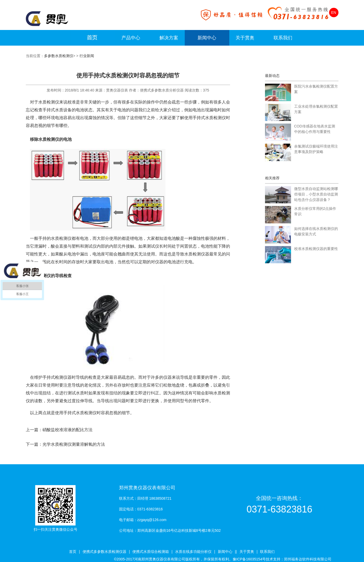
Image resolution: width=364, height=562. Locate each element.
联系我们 (283, 37)
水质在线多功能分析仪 (193, 551)
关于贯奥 (245, 37)
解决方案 (168, 37)
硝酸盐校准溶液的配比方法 (67, 429)
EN (333, 12)
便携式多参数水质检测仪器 (104, 551)
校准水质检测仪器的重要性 (316, 249)
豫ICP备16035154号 (249, 559)
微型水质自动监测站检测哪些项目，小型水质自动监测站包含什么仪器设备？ (316, 194)
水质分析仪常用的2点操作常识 (315, 211)
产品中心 (130, 37)
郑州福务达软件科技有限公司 (307, 559)
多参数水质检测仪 (58, 56)
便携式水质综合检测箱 (150, 551)
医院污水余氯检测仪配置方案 (316, 89)
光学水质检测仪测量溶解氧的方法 (73, 444)
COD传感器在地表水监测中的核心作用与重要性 (314, 129)
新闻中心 (207, 37)
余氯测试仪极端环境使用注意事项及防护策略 (316, 149)
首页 (72, 551)
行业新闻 (86, 56)
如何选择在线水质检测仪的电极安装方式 (316, 231)
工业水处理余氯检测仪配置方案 (316, 109)
